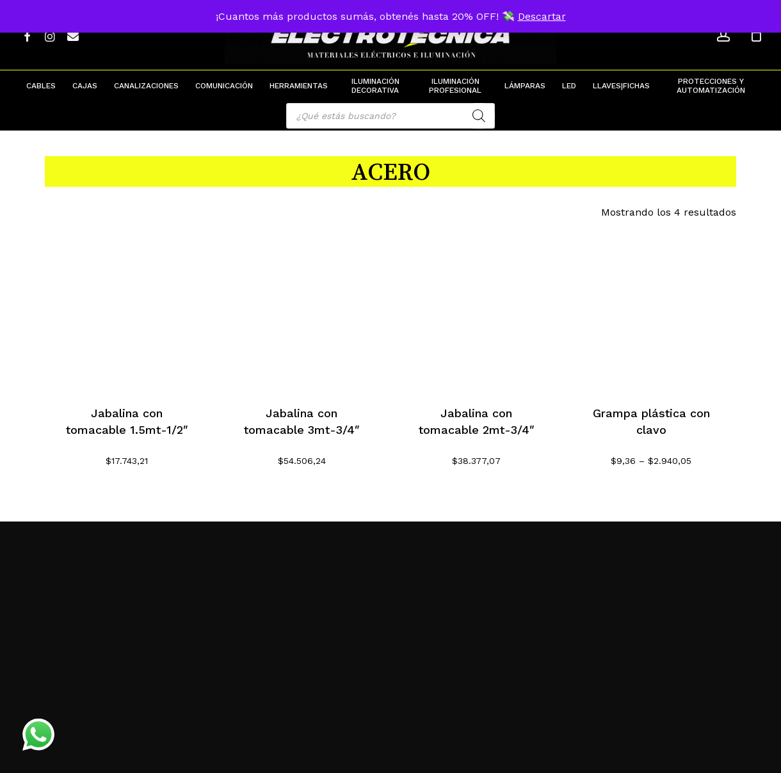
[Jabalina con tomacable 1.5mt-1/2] (127, 307)
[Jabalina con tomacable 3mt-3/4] (302, 307)
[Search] (479, 116)
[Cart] (756, 35)
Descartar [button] (542, 16)
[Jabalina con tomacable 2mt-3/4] (476, 307)
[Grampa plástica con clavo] (651, 307)
